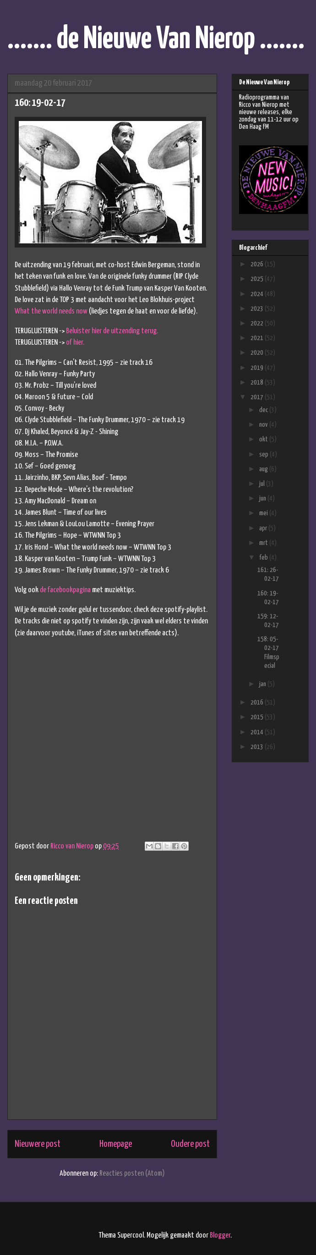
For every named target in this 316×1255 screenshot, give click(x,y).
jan (263, 684)
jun (263, 498)
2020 (258, 352)
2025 (258, 278)
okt (264, 439)
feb (264, 557)
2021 (258, 338)
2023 (258, 308)
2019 (258, 367)
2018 (258, 382)
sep (264, 454)
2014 (258, 732)
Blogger (220, 1235)
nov (264, 424)
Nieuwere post (37, 1144)
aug (264, 469)
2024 (258, 294)
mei (264, 513)
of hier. (75, 343)
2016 (258, 702)
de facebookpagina (65, 590)
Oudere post (190, 1144)
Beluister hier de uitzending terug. (112, 331)
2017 (258, 397)
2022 (258, 323)
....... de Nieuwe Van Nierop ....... (156, 40)
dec (264, 410)
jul (262, 483)
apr (263, 528)
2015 (258, 717)
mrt (264, 542)
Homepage (115, 1144)
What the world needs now (51, 311)
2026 (258, 264)
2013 (258, 746)
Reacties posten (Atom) (132, 1174)
